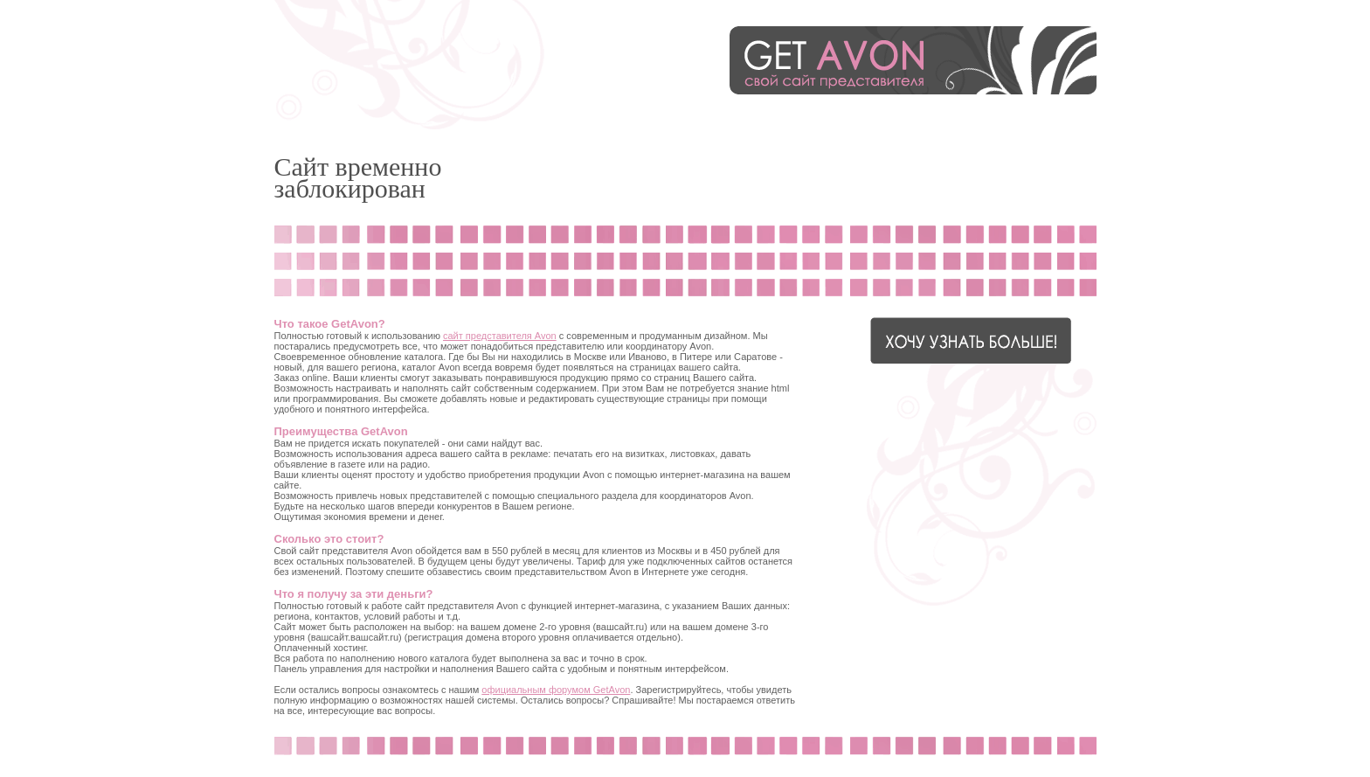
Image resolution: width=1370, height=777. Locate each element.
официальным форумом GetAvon (555, 689)
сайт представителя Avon (500, 335)
